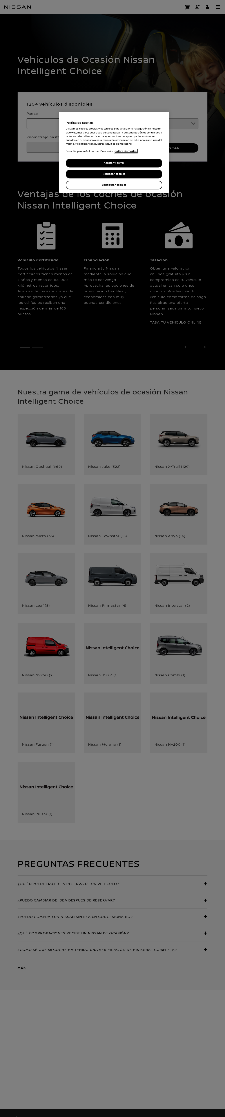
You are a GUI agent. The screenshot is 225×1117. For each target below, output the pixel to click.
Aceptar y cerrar (114, 163)
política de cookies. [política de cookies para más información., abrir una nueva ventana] (125, 151)
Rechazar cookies (114, 174)
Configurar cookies (114, 184)
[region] (114, 152)
